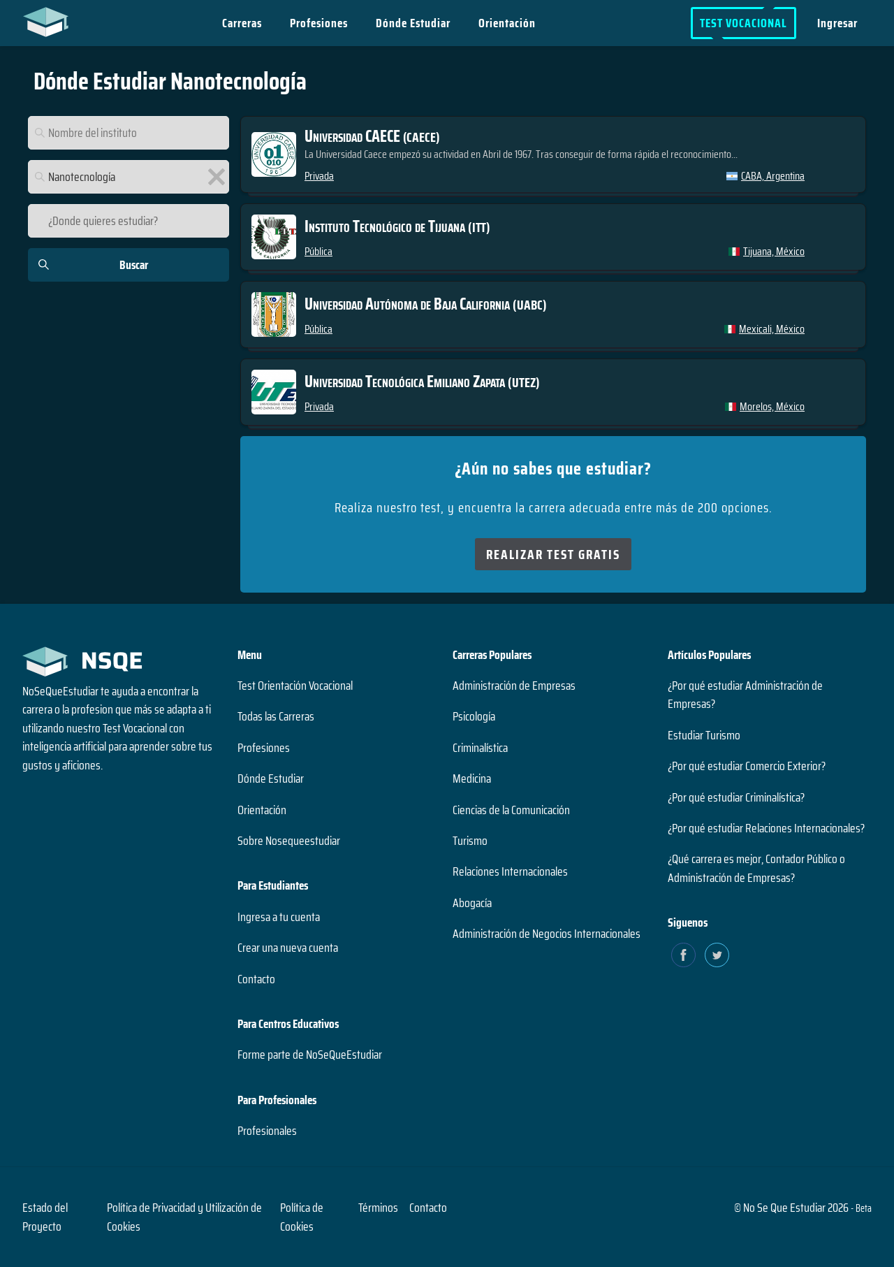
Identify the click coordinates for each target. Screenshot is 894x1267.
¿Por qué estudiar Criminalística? (736, 797)
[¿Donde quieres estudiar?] (128, 221)
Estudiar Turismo (704, 735)
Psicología (474, 716)
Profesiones (320, 23)
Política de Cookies (301, 1217)
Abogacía (472, 903)
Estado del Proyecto (45, 1217)
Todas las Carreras (275, 716)
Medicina (472, 778)
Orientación (507, 23)
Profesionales (267, 1131)
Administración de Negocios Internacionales (546, 933)
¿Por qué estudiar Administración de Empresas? (745, 695)
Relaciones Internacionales (510, 871)
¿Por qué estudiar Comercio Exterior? (747, 766)
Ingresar (837, 23)
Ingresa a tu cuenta (278, 917)
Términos (378, 1207)
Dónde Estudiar (413, 23)
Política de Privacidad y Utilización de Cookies (184, 1217)
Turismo (470, 840)
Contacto (256, 979)
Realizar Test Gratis (553, 554)
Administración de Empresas (514, 685)
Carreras (243, 23)
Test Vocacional (743, 23)
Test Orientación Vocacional (295, 685)
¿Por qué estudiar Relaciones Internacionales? (766, 828)
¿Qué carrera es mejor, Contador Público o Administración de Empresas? (756, 868)
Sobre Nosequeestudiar (288, 840)
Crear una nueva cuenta (287, 947)
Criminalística (480, 748)
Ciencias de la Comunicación (511, 810)
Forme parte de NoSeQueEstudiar (309, 1054)
